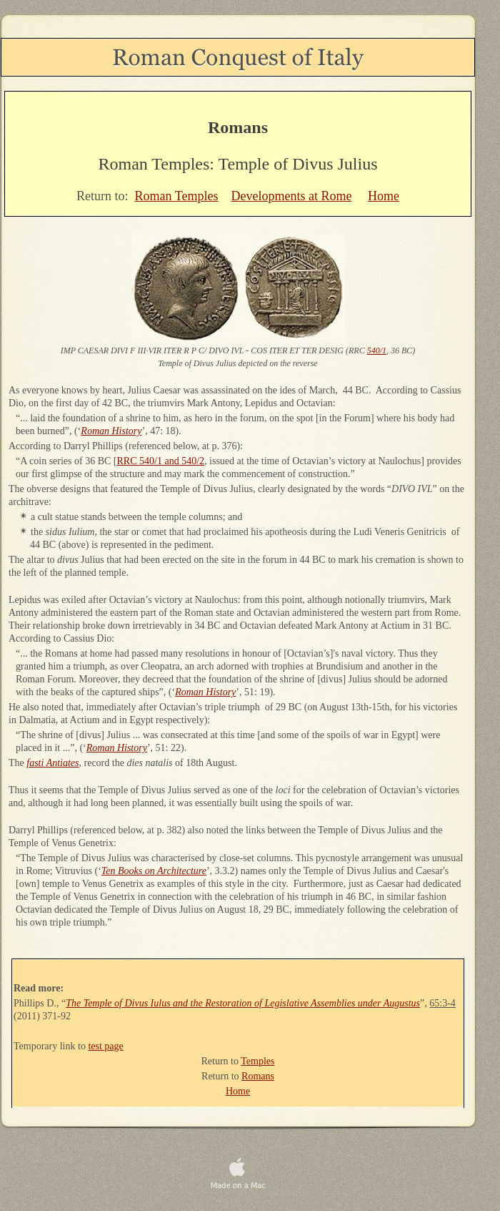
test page (105, 1046)
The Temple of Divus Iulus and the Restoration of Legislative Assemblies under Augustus (243, 1003)
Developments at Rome (291, 196)
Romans (257, 1076)
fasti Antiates (52, 763)
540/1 (376, 350)
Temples (257, 1061)
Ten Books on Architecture (153, 871)
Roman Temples (177, 196)
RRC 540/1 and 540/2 (161, 461)
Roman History (111, 431)
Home (383, 196)
